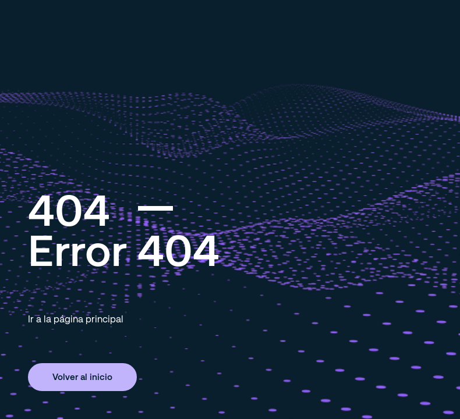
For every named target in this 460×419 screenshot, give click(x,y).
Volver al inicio (82, 376)
